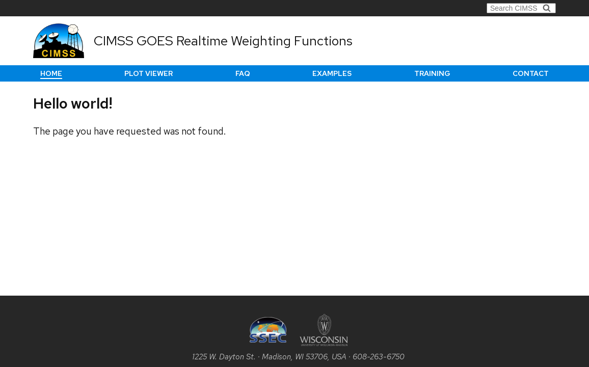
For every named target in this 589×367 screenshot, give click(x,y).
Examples (332, 73)
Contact (531, 73)
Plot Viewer (148, 73)
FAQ (242, 73)
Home (51, 73)
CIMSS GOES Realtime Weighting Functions (223, 40)
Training (432, 73)
